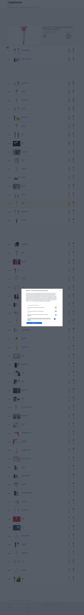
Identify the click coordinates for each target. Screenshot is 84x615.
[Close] (61, 291)
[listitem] (42, 305)
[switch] (55, 307)
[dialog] (42, 307)
